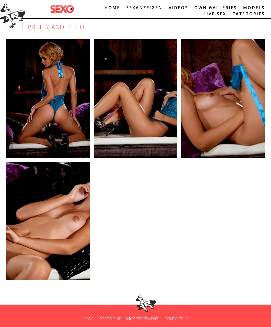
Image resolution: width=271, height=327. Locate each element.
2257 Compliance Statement (129, 319)
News (88, 319)
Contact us (176, 319)
